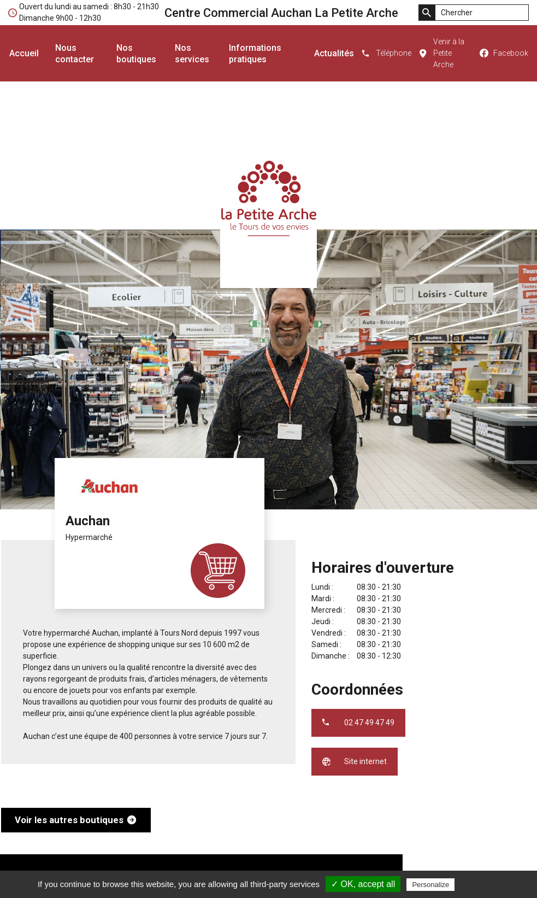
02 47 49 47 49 (369, 722)
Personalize (430, 885)
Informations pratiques (255, 53)
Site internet (365, 761)
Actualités (334, 53)
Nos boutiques (136, 53)
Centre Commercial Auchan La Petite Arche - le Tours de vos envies (268, 198)
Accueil (24, 53)
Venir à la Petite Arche (448, 53)
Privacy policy (483, 884)
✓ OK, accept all (363, 884)
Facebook (510, 53)
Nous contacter (74, 53)
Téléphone (393, 53)
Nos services (192, 53)
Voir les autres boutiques (69, 819)
